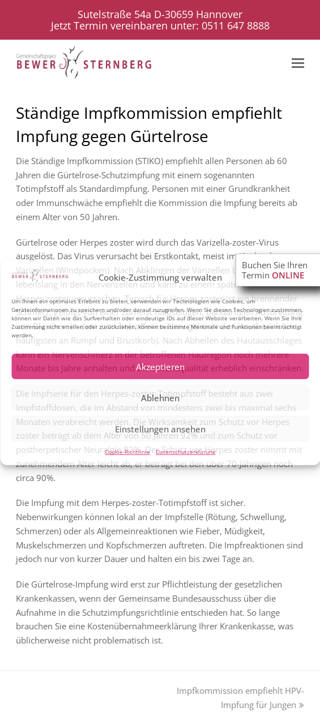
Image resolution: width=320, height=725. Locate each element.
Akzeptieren (160, 366)
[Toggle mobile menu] (298, 62)
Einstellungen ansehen (160, 429)
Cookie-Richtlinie (127, 452)
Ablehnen (160, 398)
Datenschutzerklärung (185, 452)
